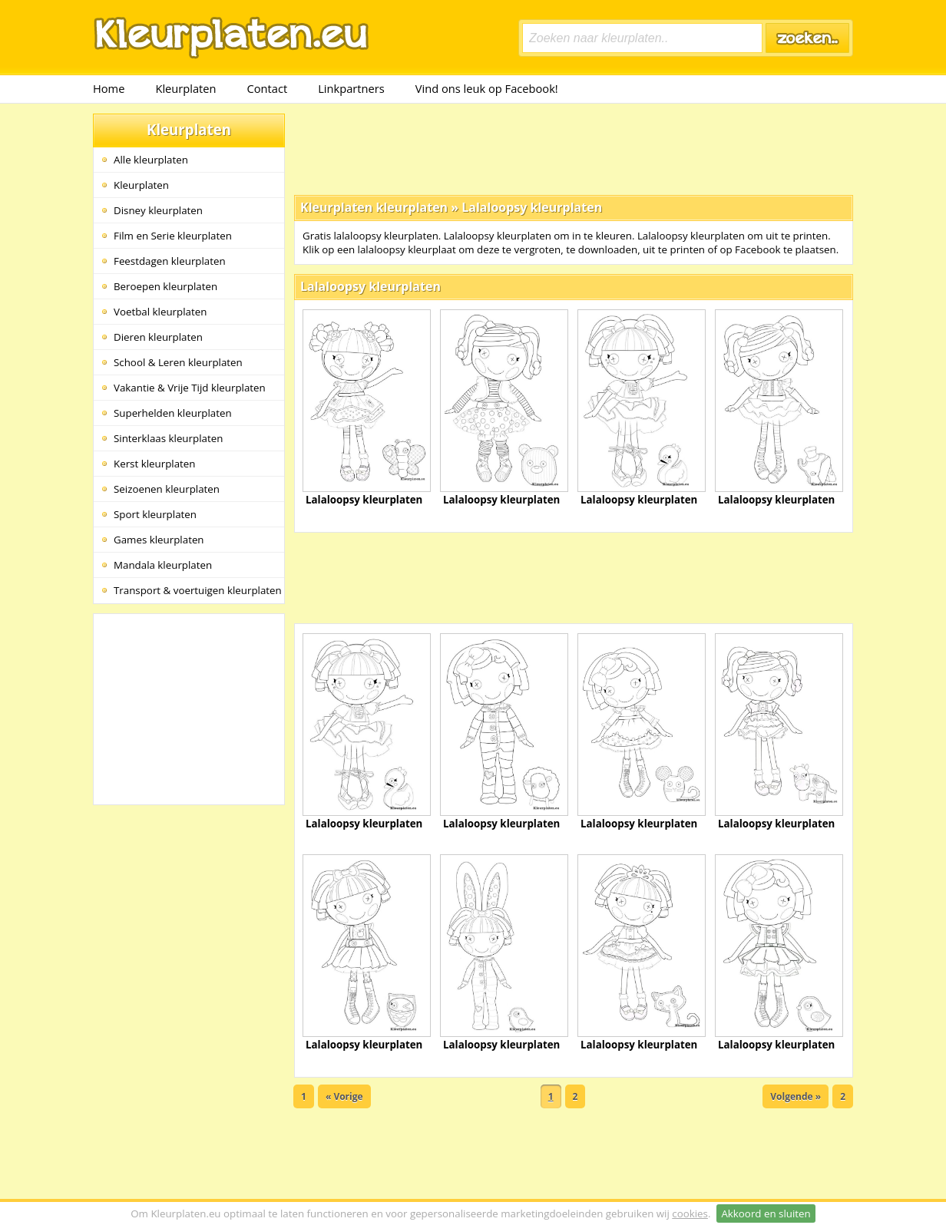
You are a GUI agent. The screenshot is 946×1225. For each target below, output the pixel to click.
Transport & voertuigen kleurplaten (198, 590)
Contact (267, 88)
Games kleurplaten (159, 539)
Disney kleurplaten (158, 210)
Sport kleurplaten (155, 514)
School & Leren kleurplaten (178, 362)
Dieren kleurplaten (158, 337)
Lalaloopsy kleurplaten (531, 207)
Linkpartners (351, 88)
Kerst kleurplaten (154, 464)
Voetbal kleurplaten (160, 312)
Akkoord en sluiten (765, 1213)
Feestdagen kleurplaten (170, 261)
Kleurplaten (185, 88)
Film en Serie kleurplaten (173, 236)
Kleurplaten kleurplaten (374, 207)
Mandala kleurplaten (163, 565)
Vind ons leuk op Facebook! (486, 88)
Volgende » (795, 1096)
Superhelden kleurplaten (173, 413)
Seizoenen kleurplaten (167, 489)
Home (108, 88)
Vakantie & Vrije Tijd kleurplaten (190, 388)
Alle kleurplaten (151, 160)
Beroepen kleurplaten (165, 286)
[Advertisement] (573, 148)
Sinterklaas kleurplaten (168, 438)
